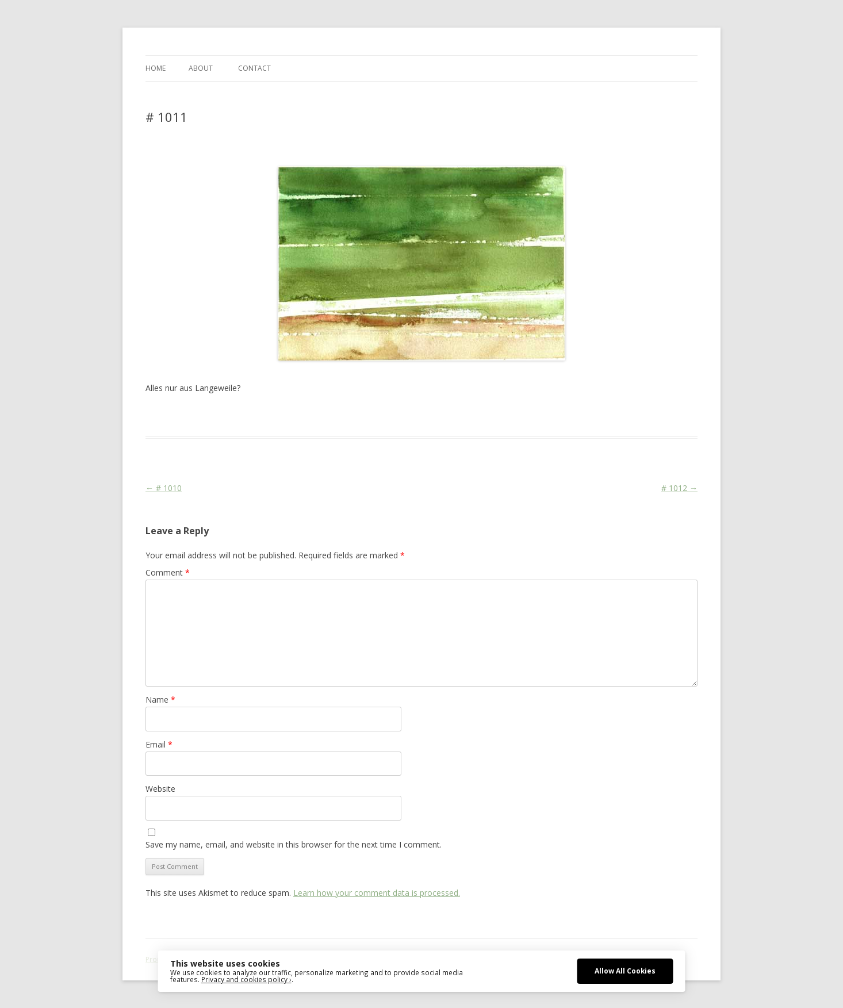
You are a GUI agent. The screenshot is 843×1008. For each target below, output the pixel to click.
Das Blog (247, 416)
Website (160, 788)
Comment (167, 572)
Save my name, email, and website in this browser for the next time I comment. (293, 844)
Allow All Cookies (625, 970)
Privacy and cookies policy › (246, 979)
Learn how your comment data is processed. (376, 892)
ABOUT (201, 68)
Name (160, 699)
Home (155, 68)
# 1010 (163, 487)
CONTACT (254, 68)
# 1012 (679, 487)
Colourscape (328, 416)
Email (159, 744)
